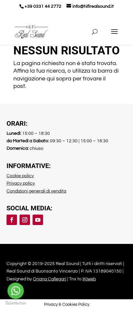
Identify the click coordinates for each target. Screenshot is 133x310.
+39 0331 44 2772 (42, 6)
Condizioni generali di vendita (36, 191)
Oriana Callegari (49, 279)
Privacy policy (21, 183)
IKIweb (89, 279)
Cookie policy (20, 176)
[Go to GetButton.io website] (15, 303)
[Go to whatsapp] (15, 291)
